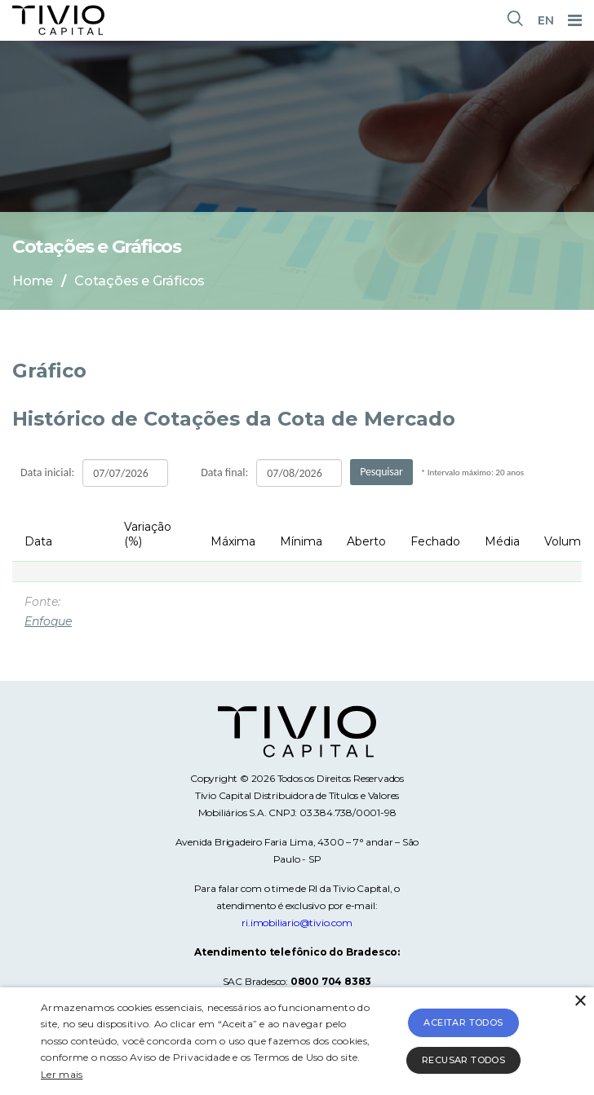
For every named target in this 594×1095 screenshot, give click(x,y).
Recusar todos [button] (463, 1060)
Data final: (224, 472)
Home (32, 281)
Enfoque (48, 621)
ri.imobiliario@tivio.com (297, 922)
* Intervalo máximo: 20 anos (472, 472)
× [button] (580, 1002)
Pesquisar (381, 472)
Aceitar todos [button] (463, 1022)
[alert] (297, 1041)
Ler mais (61, 1074)
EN (546, 20)
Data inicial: (47, 472)
